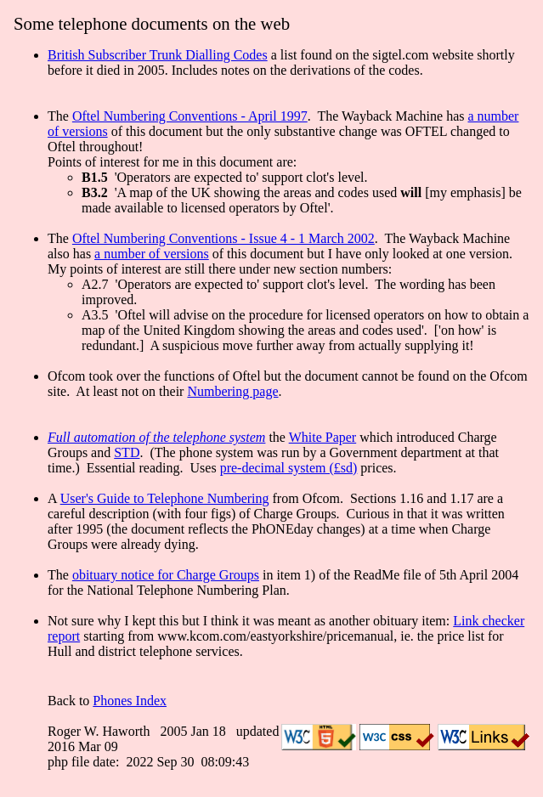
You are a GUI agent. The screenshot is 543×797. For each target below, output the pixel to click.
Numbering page (232, 391)
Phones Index (130, 700)
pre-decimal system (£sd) (289, 468)
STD (126, 452)
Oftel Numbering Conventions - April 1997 (190, 116)
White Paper (323, 437)
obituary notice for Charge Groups (165, 575)
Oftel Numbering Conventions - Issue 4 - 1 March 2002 (223, 238)
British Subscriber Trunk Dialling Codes (158, 55)
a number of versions (151, 253)
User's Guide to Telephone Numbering (164, 498)
